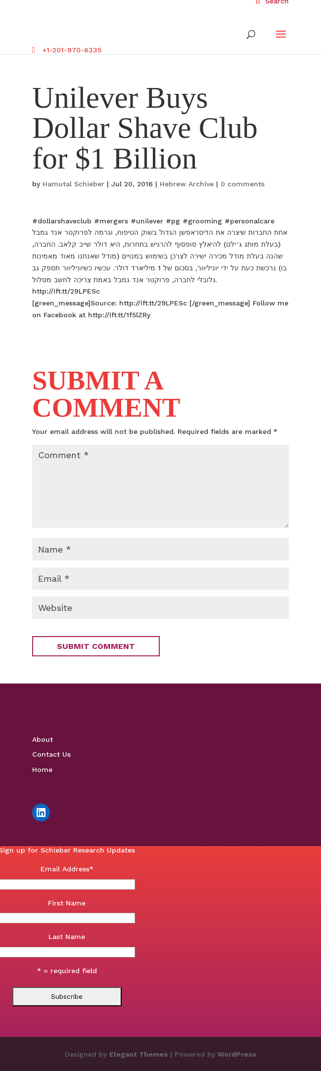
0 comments (243, 184)
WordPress (237, 1054)
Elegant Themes (138, 1054)
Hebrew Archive (187, 184)
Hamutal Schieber (73, 184)
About (42, 739)
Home (42, 769)
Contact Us (51, 754)
